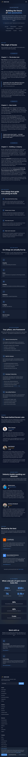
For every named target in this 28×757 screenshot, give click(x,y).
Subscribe (21, 683)
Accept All (4, 754)
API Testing (3, 691)
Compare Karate (4, 712)
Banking (2, 708)
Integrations (3, 699)
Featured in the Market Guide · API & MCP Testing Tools (13, 23)
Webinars (3, 725)
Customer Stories (4, 723)
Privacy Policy (3, 742)
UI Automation (3, 693)
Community (3, 729)
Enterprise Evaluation (5, 714)
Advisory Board (8, 30)
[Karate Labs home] (5, 2)
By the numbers (18, 28)
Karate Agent (3, 689)
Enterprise (3, 706)
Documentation (4, 720)
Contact (2, 739)
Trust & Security (4, 740)
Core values (20, 26)
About (2, 737)
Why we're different (10, 28)
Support (2, 731)
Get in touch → (21, 570)
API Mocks (3, 695)
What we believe (13, 26)
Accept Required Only (12, 754)
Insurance (3, 710)
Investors (20, 30)
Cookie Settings (4, 746)
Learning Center (4, 721)
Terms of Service (4, 744)
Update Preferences (22, 754)
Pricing (2, 701)
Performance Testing (5, 697)
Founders (15, 30)
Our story (6, 26)
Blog (2, 727)
